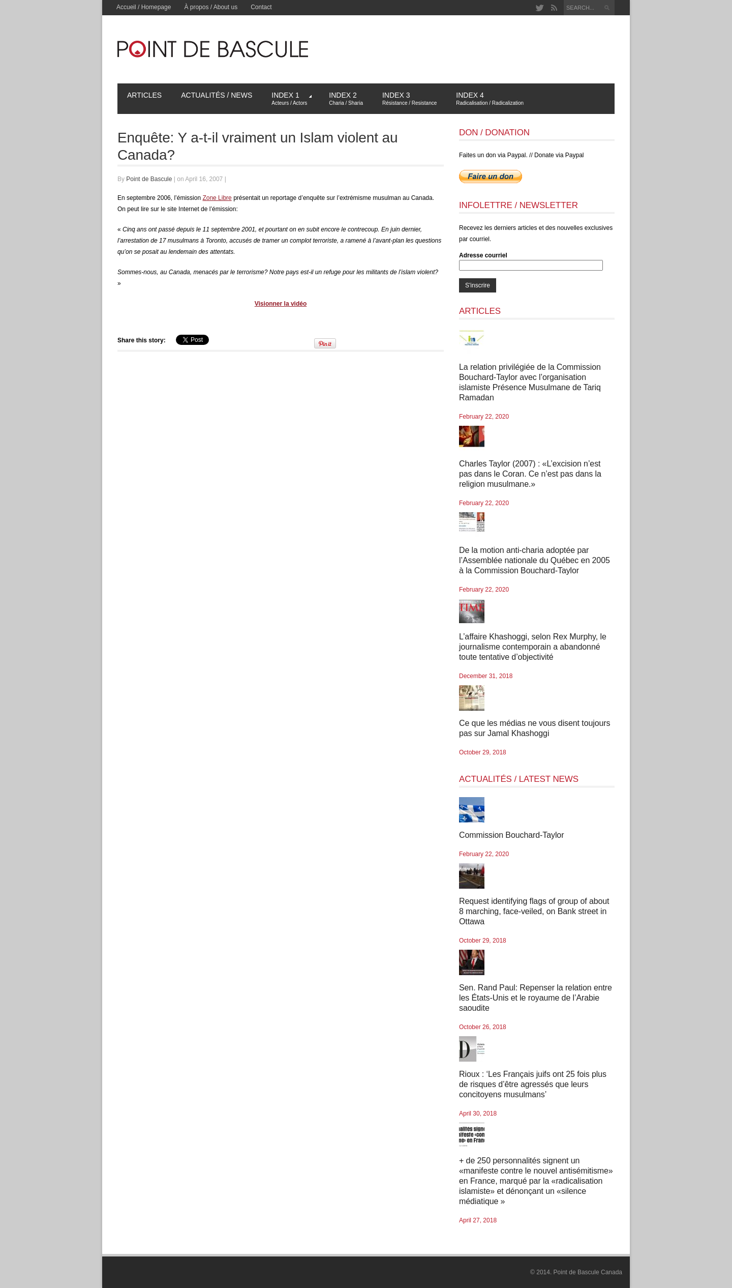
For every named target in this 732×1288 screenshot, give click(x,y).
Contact (261, 7)
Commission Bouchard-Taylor (511, 835)
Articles (144, 95)
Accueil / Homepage (143, 7)
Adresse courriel (483, 255)
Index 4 (490, 98)
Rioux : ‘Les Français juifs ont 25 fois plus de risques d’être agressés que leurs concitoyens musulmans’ (532, 1084)
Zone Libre (216, 197)
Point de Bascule (149, 179)
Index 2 (346, 98)
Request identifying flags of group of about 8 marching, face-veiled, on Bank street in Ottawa (534, 911)
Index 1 (291, 98)
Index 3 (409, 98)
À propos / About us (210, 7)
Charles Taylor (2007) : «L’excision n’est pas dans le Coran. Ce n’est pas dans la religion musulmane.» (530, 473)
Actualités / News (216, 95)
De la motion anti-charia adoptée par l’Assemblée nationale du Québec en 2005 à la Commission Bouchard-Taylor (534, 560)
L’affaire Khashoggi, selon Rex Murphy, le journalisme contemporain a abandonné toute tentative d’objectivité (532, 646)
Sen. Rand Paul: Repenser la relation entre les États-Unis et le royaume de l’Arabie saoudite (535, 997)
